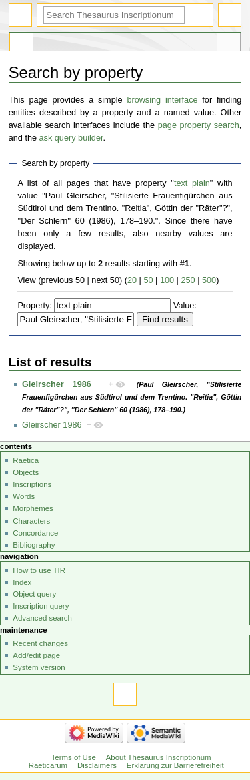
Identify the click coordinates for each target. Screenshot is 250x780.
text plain (192, 183)
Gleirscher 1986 (56, 384)
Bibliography (34, 545)
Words (24, 496)
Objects (26, 472)
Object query (34, 594)
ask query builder (71, 138)
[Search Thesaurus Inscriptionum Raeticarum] (114, 15)
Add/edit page (36, 655)
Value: (185, 305)
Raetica (26, 460)
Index (22, 582)
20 (132, 280)
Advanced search (42, 618)
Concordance (35, 533)
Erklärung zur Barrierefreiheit (175, 765)
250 (188, 280)
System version (39, 667)
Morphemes (33, 508)
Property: (34, 305)
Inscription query (41, 606)
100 (167, 280)
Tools (228, 44)
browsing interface (162, 100)
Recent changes (40, 643)
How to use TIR (39, 570)
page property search (198, 125)
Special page (21, 44)
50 (148, 280)
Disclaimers (97, 765)
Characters (31, 521)
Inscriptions (32, 484)
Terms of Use (73, 757)
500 (209, 280)
